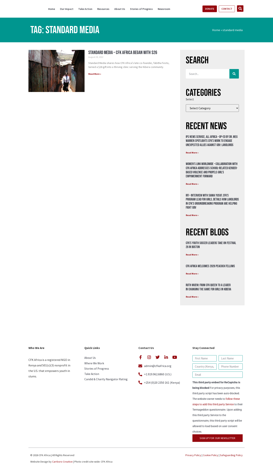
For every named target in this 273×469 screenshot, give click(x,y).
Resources (103, 9)
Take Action (85, 9)
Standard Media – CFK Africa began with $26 (122, 53)
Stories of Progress (141, 9)
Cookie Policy (210, 455)
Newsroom (164, 9)
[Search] (234, 74)
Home (51, 9)
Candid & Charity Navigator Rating (106, 381)
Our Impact (66, 9)
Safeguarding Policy (231, 455)
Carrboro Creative (62, 461)
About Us (119, 9)
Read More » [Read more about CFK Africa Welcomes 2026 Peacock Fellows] (192, 273)
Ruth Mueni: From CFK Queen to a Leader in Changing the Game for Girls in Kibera (208, 287)
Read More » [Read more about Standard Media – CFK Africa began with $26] (94, 73)
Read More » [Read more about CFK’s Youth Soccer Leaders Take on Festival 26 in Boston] (192, 254)
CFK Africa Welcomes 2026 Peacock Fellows (210, 266)
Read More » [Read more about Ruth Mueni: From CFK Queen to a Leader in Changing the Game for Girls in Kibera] (192, 296)
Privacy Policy (193, 455)
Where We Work (94, 364)
